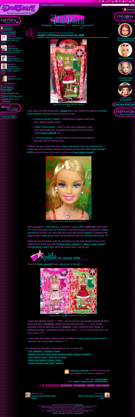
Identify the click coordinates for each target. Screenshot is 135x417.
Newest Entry (86, 25)
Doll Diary (55, 413)
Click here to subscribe (79, 370)
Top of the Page (66, 385)
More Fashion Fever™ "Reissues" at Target (47, 357)
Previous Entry (61, 25)
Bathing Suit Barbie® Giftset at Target (44, 360)
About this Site (78, 413)
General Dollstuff (101, 379)
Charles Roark (79, 404)
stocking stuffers (47, 133)
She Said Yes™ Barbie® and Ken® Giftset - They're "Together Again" (10, 69)
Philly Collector (43, 264)
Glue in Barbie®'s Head (11, 93)
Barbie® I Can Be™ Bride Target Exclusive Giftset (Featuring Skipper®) (59, 354)
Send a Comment (103, 385)
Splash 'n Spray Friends (93, 244)
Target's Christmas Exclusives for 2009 (60, 35)
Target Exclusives (87, 381)
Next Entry (75, 25)
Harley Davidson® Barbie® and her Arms (15, 59)
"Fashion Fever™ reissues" (68, 244)
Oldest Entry (48, 25)
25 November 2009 (57, 5)
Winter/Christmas (101, 381)
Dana (64, 315)
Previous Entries (79, 385)
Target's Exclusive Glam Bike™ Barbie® (46, 363)
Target (63, 111)
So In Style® (7, 90)
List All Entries (10, 83)
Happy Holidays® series (83, 152)
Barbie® (77, 381)
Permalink (90, 385)
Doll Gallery (62, 413)
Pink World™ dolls (39, 247)
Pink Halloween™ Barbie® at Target (44, 351)
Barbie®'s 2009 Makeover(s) (12, 96)
